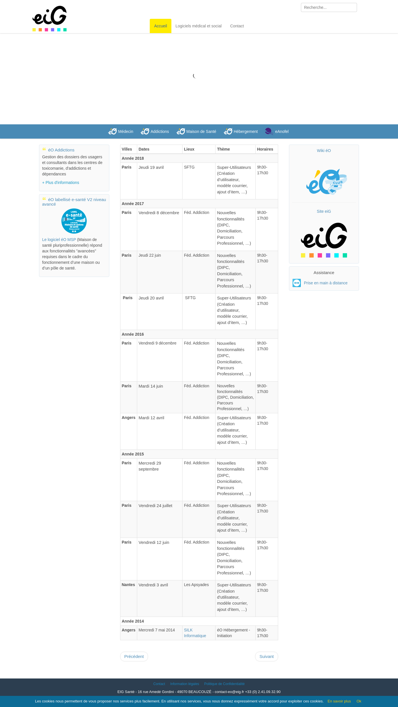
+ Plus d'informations (60, 182)
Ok (358, 701)
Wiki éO (324, 150)
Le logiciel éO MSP (59, 239)
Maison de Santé (201, 131)
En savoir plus (339, 701)
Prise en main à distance (326, 283)
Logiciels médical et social (199, 26)
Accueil (160, 26)
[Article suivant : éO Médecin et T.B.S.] (266, 656)
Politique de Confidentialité (224, 684)
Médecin (125, 131)
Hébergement (246, 131)
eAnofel (281, 131)
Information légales (184, 684)
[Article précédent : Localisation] (134, 656)
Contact (237, 26)
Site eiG (324, 211)
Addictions (160, 131)
